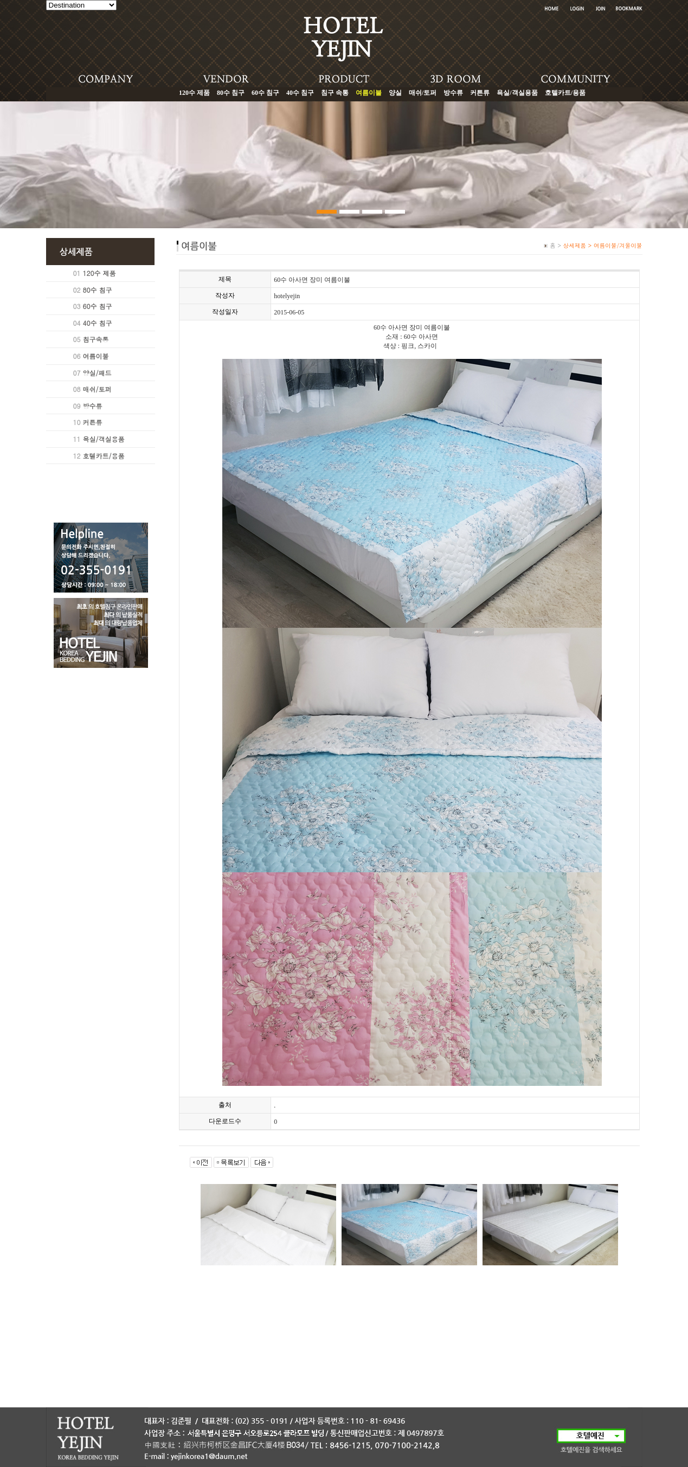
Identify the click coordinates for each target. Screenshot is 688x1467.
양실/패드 (97, 372)
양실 (395, 92)
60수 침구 (265, 92)
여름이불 (96, 356)
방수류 (453, 92)
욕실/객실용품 (517, 92)
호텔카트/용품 (565, 92)
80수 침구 (231, 92)
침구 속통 (335, 92)
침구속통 (96, 339)
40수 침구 (300, 92)
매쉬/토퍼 (422, 92)
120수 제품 (194, 92)
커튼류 (480, 92)
